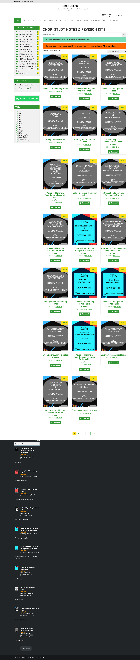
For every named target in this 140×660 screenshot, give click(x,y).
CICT (19, 119)
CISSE (66, 20)
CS (40, 20)
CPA (23, 20)
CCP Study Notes (24, 42)
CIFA (29, 20)
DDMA (79, 20)
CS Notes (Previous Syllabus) (28, 69)
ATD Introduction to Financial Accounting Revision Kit (27, 450)
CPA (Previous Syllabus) (26, 66)
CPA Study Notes (24, 32)
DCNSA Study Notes (25, 59)
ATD (34, 20)
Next (93, 434)
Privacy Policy (22, 137)
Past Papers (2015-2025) (26, 64)
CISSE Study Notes (24, 51)
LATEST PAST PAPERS (110, 20)
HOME (17, 20)
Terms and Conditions (25, 141)
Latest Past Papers (24, 135)
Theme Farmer (39, 657)
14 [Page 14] (88, 434)
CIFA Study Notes (24, 39)
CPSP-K (58, 20)
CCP (45, 20)
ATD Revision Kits (24, 47)
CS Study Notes (23, 37)
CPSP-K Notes (23, 61)
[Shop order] (116, 51)
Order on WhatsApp (29, 98)
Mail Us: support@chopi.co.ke (23, 2)
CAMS (51, 20)
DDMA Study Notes (24, 56)
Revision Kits (22, 139)
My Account (120, 15)
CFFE (72, 20)
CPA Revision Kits (24, 34)
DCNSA (86, 20)
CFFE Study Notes (24, 54)
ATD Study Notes (24, 44)
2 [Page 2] (78, 434)
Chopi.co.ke (70, 5)
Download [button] (56, 96)
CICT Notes (22, 73)
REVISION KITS (95, 20)
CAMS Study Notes (24, 49)
